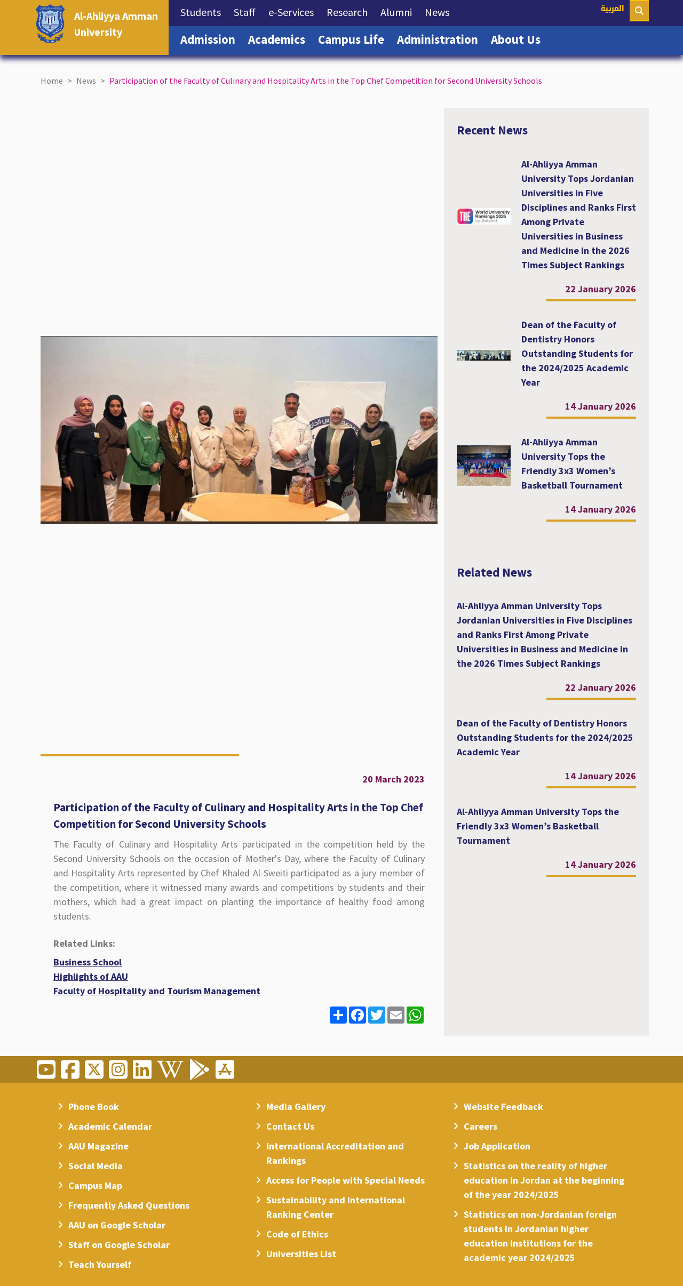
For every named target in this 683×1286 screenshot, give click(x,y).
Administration (441, 38)
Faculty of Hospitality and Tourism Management (156, 991)
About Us (519, 38)
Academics (280, 38)
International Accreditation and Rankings (335, 1153)
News (440, 11)
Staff (248, 11)
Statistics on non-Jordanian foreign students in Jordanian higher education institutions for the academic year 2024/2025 (540, 1236)
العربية (612, 9)
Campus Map (95, 1185)
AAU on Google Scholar (116, 1225)
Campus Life (354, 38)
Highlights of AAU (90, 976)
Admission (211, 38)
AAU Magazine (98, 1146)
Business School (87, 962)
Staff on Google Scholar (119, 1245)
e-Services (294, 11)
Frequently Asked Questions (128, 1205)
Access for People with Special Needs (345, 1180)
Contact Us (290, 1126)
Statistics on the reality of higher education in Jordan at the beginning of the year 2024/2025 (544, 1180)
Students (203, 11)
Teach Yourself (99, 1264)
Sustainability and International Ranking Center (335, 1207)
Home (52, 80)
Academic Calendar (110, 1126)
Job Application (497, 1146)
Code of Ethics (297, 1234)
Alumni (399, 11)
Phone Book (93, 1106)
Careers (480, 1126)
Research (350, 11)
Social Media (95, 1166)
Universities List (301, 1254)
